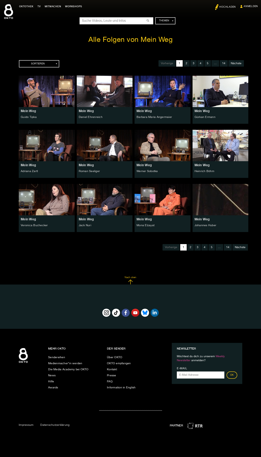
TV (39, 6)
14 (223, 63)
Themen (166, 21)
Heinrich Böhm (204, 171)
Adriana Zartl (29, 171)
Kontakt (112, 369)
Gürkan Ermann (205, 117)
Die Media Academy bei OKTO (68, 369)
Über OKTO (114, 357)
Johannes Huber (205, 225)
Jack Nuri (85, 225)
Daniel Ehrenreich (91, 117)
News (52, 375)
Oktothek (26, 6)
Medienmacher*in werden (65, 363)
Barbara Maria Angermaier (154, 117)
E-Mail (182, 368)
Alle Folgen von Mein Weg (130, 39)
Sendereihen (56, 357)
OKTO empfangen (119, 363)
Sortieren (44, 64)
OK (232, 375)
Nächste (236, 63)
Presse (111, 375)
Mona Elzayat (145, 225)
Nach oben (130, 280)
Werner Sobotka (147, 171)
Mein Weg (28, 111)
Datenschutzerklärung (54, 425)
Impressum (26, 425)
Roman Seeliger (89, 171)
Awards (53, 387)
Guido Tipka (29, 117)
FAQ (110, 381)
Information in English (121, 387)
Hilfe (51, 381)
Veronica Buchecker (34, 225)
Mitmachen (53, 6)
